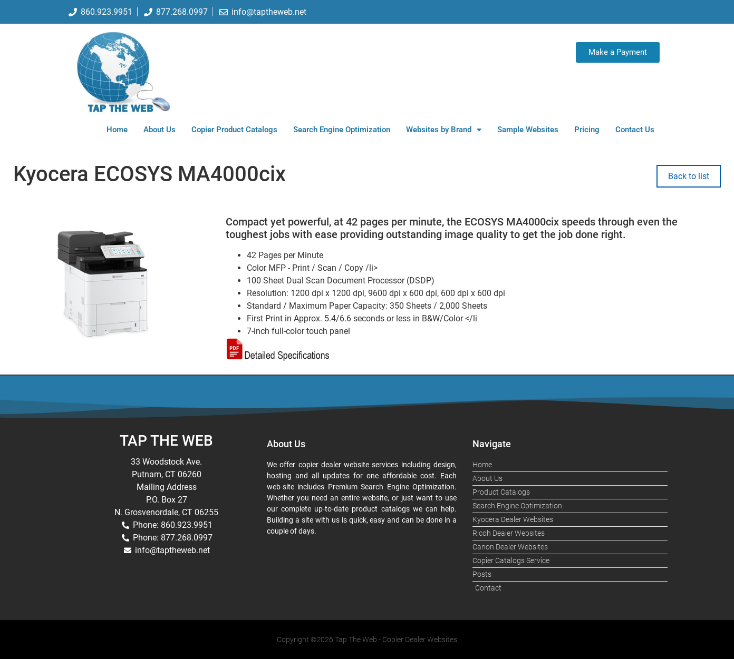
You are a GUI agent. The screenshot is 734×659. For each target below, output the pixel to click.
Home (117, 129)
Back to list (688, 176)
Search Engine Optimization (341, 129)
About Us (159, 129)
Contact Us (634, 129)
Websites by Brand (443, 130)
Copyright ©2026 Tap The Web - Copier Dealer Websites (367, 639)
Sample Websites (527, 129)
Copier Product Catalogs (234, 129)
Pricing (587, 129)
